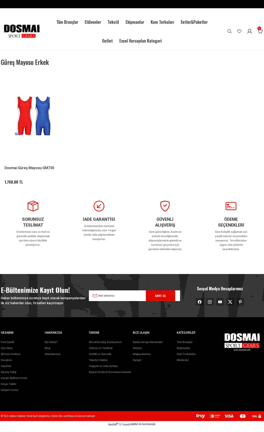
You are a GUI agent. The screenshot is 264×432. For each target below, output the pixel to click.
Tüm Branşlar (185, 346)
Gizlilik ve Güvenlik (100, 358)
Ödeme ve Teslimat (100, 352)
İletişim (137, 352)
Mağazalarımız (142, 358)
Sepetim (6, 370)
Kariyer (137, 364)
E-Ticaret (124, 429)
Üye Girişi (6, 352)
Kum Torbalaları (186, 358)
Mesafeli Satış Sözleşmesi (105, 346)
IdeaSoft (113, 429)
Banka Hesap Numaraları (148, 346)
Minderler (183, 364)
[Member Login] (249, 31)
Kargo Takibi (8, 388)
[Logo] (21, 31)
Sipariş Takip (8, 376)
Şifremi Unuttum (10, 358)
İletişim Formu (9, 394)
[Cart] (260, 31)
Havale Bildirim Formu (14, 382)
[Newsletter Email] (134, 299)
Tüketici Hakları (98, 364)
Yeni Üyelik (7, 346)
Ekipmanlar (183, 352)
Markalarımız (53, 358)
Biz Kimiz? (51, 346)
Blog (47, 352)
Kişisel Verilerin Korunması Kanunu (110, 376)
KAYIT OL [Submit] (160, 299)
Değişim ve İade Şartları (103, 370)
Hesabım (6, 364)
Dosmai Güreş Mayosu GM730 (29, 168)
